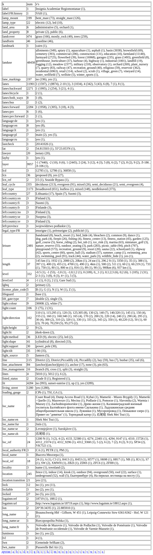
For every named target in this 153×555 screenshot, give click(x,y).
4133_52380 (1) (76, 438)
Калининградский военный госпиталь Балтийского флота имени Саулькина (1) (89, 405)
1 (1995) (41, 88)
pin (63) (102, 364)
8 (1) (121, 84)
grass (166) (43, 36)
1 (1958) (41, 107)
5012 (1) (53, 374)
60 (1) (126, 264)
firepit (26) (60, 238)
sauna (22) (108, 249)
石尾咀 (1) (43, 433)
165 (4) (77, 316)
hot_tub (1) (85, 242)
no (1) (39, 484)
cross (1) (55, 369)
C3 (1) (57, 459)
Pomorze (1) (110, 400)
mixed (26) (84, 184)
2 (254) (52, 88)
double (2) (42, 298)
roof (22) (120, 472)
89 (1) (88, 267)
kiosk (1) (69, 472)
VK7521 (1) (43, 445)
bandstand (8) (44, 235)
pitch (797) (131, 245)
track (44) (75, 256)
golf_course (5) (45, 242)
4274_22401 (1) (97, 438)
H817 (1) (118, 459)
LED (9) (41, 337)
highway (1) (96, 60)
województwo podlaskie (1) (53, 226)
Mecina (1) (77, 400)
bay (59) (103, 360)
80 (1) (55, 267)
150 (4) (140, 312)
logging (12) (43, 64)
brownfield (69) (133, 50)
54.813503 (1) (45, 148)
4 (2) (61, 438)
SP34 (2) (139, 442)
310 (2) (59, 319)
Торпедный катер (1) (82, 414)
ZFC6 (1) (99, 462)
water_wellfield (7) (48, 74)
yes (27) (58, 175)
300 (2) (49, 319)
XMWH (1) (59, 462)
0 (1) (47, 280)
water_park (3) (91, 256)
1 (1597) (41, 84)
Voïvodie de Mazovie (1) (51, 525)
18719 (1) (42, 498)
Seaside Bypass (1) (56, 179)
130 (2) (93, 312)
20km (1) (81, 260)
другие (6, 551)
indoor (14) (55, 472)
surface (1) (134, 472)
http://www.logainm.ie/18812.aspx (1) (107, 503)
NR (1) (130, 459)
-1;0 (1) (61, 272)
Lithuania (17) (45, 193)
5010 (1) (41, 374)
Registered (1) (61, 378)
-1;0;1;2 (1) (75, 272)
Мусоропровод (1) (109, 410)
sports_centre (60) (54, 252)
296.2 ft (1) (108, 260)
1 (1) (39, 116)
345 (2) (102, 319)
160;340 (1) (64, 316)
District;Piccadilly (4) (64, 360)
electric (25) (55, 337)
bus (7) (114, 360)
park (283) (93, 245)
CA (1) (40, 450)
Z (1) (72, 289)
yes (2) (49, 533)
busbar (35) (127, 360)
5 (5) (73, 275)
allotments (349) (46, 50)
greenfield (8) (140, 57)
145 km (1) (43, 260)
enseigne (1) (43, 230)
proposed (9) (44, 175)
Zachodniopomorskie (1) (66, 404)
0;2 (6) (124, 272)
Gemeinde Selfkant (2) (50, 542)
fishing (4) (75, 238)
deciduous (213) (46, 184)
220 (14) (110, 316)
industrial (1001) (115, 60)
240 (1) (121, 316)
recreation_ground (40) (87, 67)
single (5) (56, 298)
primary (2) (43, 285)
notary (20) (43, 153)
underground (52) (47, 475)
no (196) (41, 79)
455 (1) (61, 264)
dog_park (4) (44, 238)
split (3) (67, 369)
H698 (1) (106, 459)
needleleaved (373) (103, 189)
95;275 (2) (70, 323)
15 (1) (39, 179)
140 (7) (103, 312)
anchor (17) (77, 364)
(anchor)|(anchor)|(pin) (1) (52, 364)
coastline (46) (44, 41)
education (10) (113, 53)
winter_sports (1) (87, 74)
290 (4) (131, 316)
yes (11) (50, 484)
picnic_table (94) (112, 245)
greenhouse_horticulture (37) (54, 60)
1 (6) (39, 111)
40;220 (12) (126, 319)
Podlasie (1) (93, 400)
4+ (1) (65, 275)
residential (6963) (47, 71)
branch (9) (42, 369)
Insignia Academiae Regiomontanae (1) (60, 8)
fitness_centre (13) (94, 238)
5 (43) (98, 84)
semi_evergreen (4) (131, 184)
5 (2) (100, 442)
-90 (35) (41, 350)
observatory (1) (101, 64)
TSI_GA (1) (54, 392)
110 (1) (40, 312)
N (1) (55, 289)
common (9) (118, 235)
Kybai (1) (92, 397)
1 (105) (134, 272)
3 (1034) (77, 84)
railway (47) (64, 67)
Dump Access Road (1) (70, 397)
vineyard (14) (132, 71)
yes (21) (41, 480)
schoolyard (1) (125, 249)
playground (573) (47, 249)
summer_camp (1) (114, 252)
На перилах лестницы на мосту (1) (116, 475)
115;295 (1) (53, 312)
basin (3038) (114, 50)
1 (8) (39, 97)
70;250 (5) (56, 323)
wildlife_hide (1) (112, 256)
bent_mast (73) (45, 18)
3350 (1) (122, 260)
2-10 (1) (65, 84)
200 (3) (98, 316)
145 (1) (130, 312)
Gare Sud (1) (67, 280)
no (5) (39, 494)
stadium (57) (93, 252)
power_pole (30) (46, 346)
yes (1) (52, 79)
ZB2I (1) (73, 462)
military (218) (82, 64)
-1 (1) (39, 280)
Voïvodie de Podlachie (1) (84, 525)
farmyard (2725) (46, 57)
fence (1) (41, 472)
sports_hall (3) (75, 252)
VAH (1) (41, 13)
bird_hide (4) (84, 235)
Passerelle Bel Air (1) (49, 547)
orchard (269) (121, 64)
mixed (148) (82, 189)
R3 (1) (140, 459)
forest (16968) (86, 57)
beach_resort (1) (64, 235)
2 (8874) (53, 84)
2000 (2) (68, 260)
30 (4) (39, 319)
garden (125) (140, 238)
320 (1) (70, 319)
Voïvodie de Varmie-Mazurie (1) (93, 528)
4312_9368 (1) (86, 442)
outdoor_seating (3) (74, 245)
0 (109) (87, 272)
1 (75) (39, 308)
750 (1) (45, 267)
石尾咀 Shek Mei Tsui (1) (113, 414)
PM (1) (63, 450)
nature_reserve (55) (48, 245)
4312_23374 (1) (46, 442)
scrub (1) (93, 71)
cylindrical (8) (45, 341)
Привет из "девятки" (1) (51, 414)
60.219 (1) (137, 264)
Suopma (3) (43, 216)
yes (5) (52, 134)
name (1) (41, 467)
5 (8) (107, 162)
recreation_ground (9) (72, 249)
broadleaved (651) (47, 189)
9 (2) (137, 162)
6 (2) (114, 162)
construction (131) (91, 53)
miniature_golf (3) (136, 242)
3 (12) (91, 162)
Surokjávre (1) (67, 428)
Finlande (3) (43, 207)
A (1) (48, 459)
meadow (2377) (62, 64)
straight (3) (80, 369)
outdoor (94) (84, 472)
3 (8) (49, 275)
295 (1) (142, 316)
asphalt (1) (98, 50)
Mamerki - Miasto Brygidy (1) (118, 397)
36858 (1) (69, 170)
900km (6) (109, 267)
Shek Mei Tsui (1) (47, 419)
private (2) (42, 32)
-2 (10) (53, 162)
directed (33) (63, 341)
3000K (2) (42, 303)
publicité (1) (80, 230)
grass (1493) (122, 57)
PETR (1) (52, 450)
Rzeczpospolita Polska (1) (52, 520)
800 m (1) (67, 267)
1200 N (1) (42, 438)
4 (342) (88, 84)
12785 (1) (42, 170)
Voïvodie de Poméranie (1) (118, 525)
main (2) (41, 134)
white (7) (55, 303)
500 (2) (105, 264)
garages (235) (105, 57)
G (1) (47, 289)
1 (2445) (71, 162)
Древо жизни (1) (94, 404)
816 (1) (78, 267)
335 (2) (91, 319)
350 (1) (112, 319)
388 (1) (142, 260)
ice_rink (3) (100, 242)
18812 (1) (55, 498)
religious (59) (111, 67)
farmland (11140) (134, 53)
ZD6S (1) (86, 462)
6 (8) (106, 84)
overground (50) (104, 472)
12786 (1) (55, 170)
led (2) (68, 337)
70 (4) (44, 323)
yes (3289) (86, 383)
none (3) (91, 364)
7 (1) (114, 84)
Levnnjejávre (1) (46, 428)
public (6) (56, 32)
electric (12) (43, 22)
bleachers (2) (102, 235)
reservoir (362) (130, 67)
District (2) (43, 360)
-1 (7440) (42, 162)
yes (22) (50, 494)
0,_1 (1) (99, 272)
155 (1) (40, 316)
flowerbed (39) (67, 57)
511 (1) (116, 264)
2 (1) (39, 93)
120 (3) (66, 312)
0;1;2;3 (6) (111, 272)
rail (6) (139, 360)
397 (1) (40, 264)
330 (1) (80, 319)
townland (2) (56, 467)
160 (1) (50, 316)
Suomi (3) (74, 193)
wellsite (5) (68, 74)
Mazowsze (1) (60, 400)
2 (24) (82, 162)
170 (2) (88, 316)
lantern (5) (42, 355)
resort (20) (93, 249)
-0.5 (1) (40, 272)
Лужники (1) (87, 410)
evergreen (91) (66, 184)
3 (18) (62, 107)
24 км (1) (94, 260)
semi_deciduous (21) (105, 184)
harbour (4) (80, 60)
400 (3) (50, 264)
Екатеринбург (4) (81, 475)
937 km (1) (124, 267)
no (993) (41, 383)
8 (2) (129, 162)
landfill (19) (134, 60)
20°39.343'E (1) (46, 508)
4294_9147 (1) (118, 438)
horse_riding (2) (66, 242)
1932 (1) (56, 260)
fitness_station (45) (119, 238)
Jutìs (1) (41, 424)
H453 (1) (80, 459)
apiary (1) (64, 50)
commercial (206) (67, 53)
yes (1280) (42, 387)
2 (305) (52, 107)
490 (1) (84, 264)
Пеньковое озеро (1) (135, 410)
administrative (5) (47, 27)
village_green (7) (111, 71)
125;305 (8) (80, 312)
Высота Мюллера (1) (49, 454)
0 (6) (62, 162)
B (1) (39, 289)
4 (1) (71, 88)
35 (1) (132, 260)
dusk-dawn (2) (45, 332)
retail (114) (66, 71)
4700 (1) (73, 264)
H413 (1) (67, 459)
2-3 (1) (40, 275)
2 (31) (144, 272)
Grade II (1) (43, 378)
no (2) (39, 489)
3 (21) (62, 88)
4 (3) (71, 107)
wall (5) (64, 475)
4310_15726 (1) (138, 438)
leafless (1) (67, 189)
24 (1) (39, 459)
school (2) (80, 71)
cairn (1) (41, 45)
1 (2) (39, 102)
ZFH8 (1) (112, 462)
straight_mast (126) (68, 18)
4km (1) (95, 264)
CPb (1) (41, 392)
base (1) (41, 294)
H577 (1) (93, 459)
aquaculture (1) (80, 50)
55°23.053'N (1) (65, 148)
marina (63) (116, 242)
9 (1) (129, 442)
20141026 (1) (44, 144)
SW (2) (45, 462)
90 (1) (97, 267)
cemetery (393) (45, 53)
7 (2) (122, 162)
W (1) (63, 289)
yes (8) (40, 125)
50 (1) (138, 319)
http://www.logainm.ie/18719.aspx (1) (59, 503)
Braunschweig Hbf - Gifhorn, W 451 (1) (61, 512)
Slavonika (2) (127, 400)
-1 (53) (51, 272)
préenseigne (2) (62, 230)
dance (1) (133, 235)
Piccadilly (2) (87, 360)
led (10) (57, 22)
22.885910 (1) (65, 508)
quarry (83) (48, 67)
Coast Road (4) (45, 397)
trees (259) (80, 36)
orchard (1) (66, 27)
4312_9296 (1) (66, 442)
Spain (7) (61, 193)
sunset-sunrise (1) (59, 383)
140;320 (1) (117, 312)
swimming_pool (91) (54, 256)
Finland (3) (43, 198)
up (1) (75, 383)
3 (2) (54, 438)
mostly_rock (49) (62, 36)
